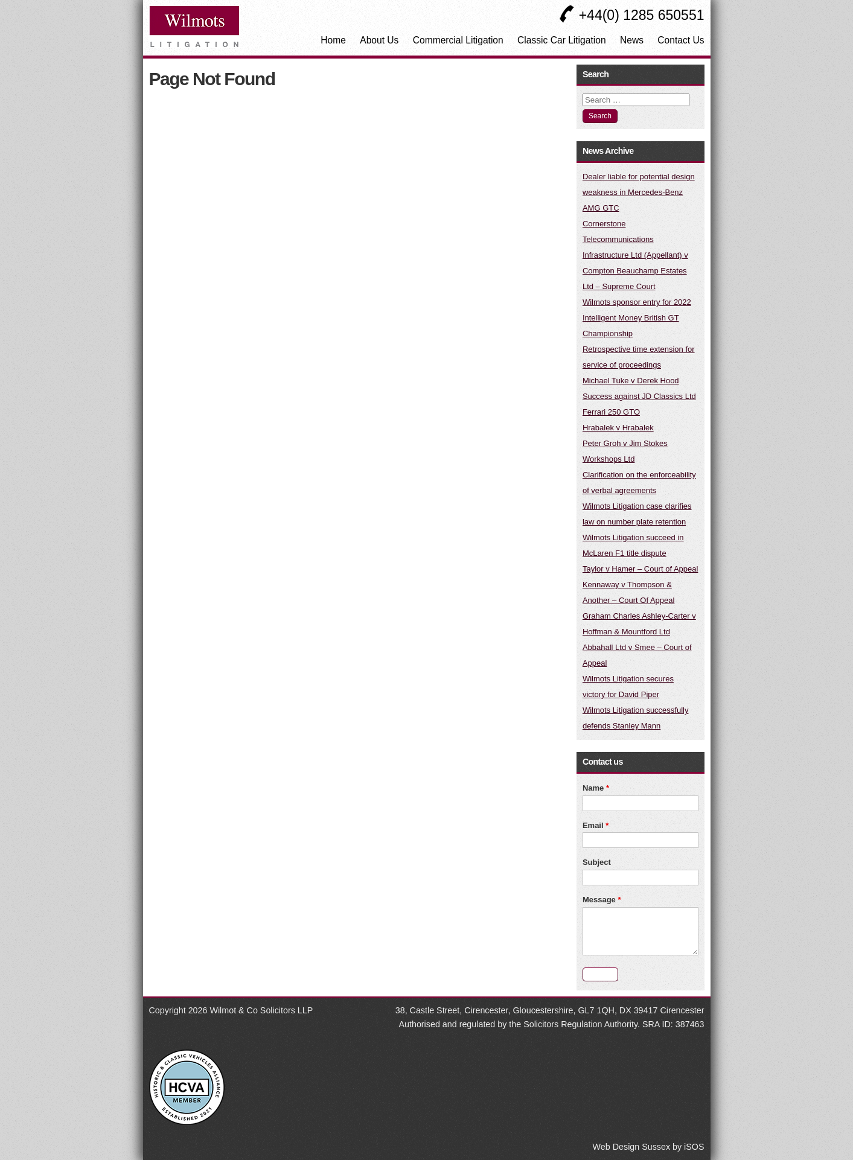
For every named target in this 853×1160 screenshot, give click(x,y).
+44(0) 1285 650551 (631, 15)
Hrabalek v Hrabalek (618, 427)
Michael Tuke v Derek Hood (631, 380)
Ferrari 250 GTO (611, 411)
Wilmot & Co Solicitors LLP (261, 1010)
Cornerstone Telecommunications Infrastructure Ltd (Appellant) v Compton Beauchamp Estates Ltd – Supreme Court (635, 255)
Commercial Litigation (458, 40)
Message (602, 899)
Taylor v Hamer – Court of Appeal (640, 568)
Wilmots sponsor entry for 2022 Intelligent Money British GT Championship (637, 318)
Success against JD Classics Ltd (639, 396)
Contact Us (680, 40)
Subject (597, 862)
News (632, 40)
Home (333, 40)
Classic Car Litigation (561, 40)
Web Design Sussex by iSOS (648, 1147)
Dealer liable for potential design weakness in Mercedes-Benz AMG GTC (639, 192)
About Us (379, 40)
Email (596, 825)
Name (596, 787)
